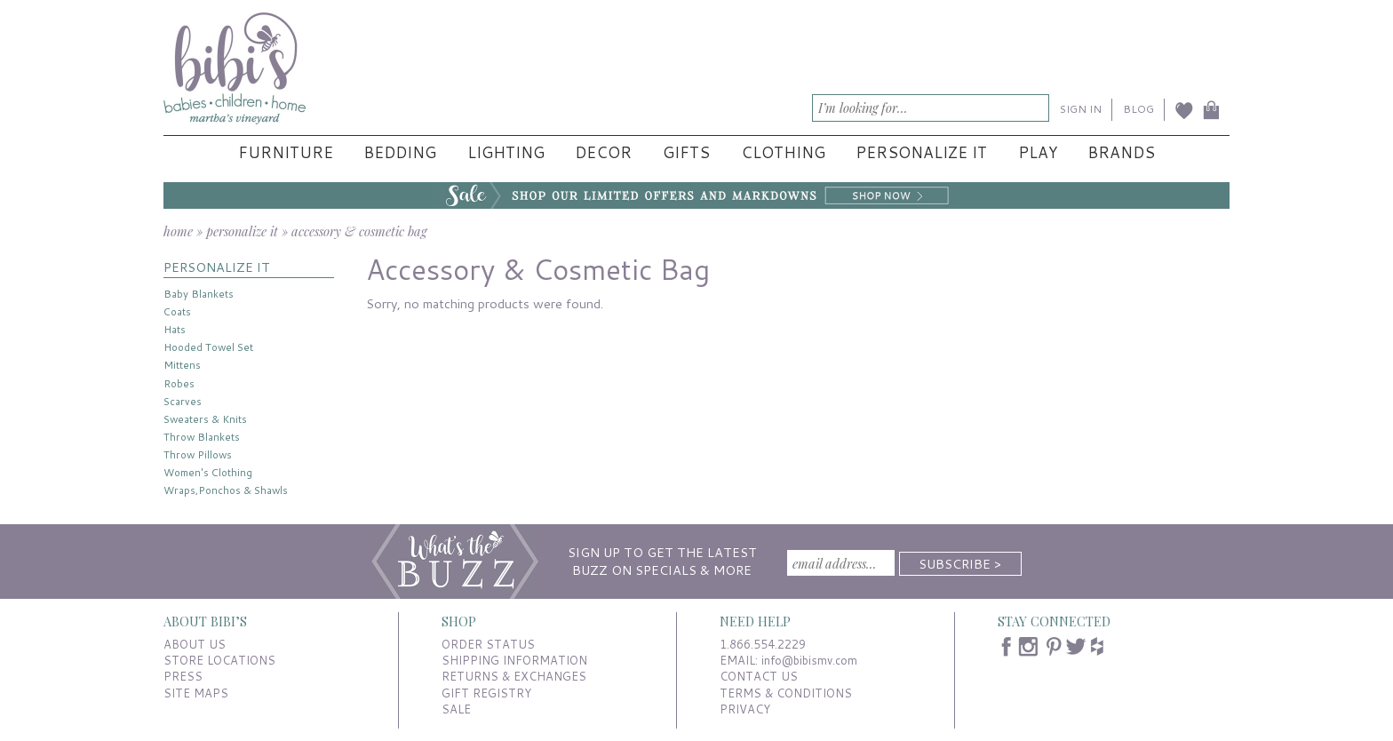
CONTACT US (759, 676)
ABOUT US (194, 644)
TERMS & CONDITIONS (786, 693)
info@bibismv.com (809, 660)
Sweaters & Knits (205, 418)
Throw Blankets (201, 436)
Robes (179, 383)
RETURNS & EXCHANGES (514, 676)
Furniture (285, 152)
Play (1037, 152)
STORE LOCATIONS (219, 660)
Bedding (399, 152)
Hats (174, 329)
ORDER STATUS (488, 644)
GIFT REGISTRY (486, 693)
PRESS (183, 676)
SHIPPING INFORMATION (514, 660)
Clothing (783, 152)
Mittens (182, 364)
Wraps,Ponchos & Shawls (225, 490)
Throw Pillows (197, 454)
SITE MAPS (195, 693)
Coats (177, 311)
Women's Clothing (207, 472)
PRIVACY (745, 709)
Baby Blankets (198, 293)
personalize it (242, 231)
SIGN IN (1081, 108)
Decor (603, 152)
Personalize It (921, 152)
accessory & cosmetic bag (358, 231)
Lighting (506, 152)
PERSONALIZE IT (216, 267)
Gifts (686, 152)
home (178, 231)
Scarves (182, 401)
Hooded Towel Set (208, 347)
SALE (456, 709)
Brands (1121, 152)
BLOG (1138, 108)
